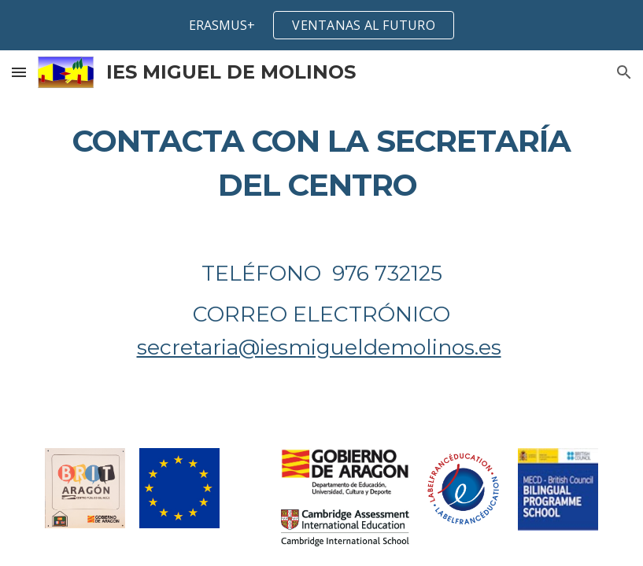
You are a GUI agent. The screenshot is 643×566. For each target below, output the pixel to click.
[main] (321, 163)
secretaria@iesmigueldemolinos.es (319, 347)
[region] (321, 25)
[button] (19, 72)
